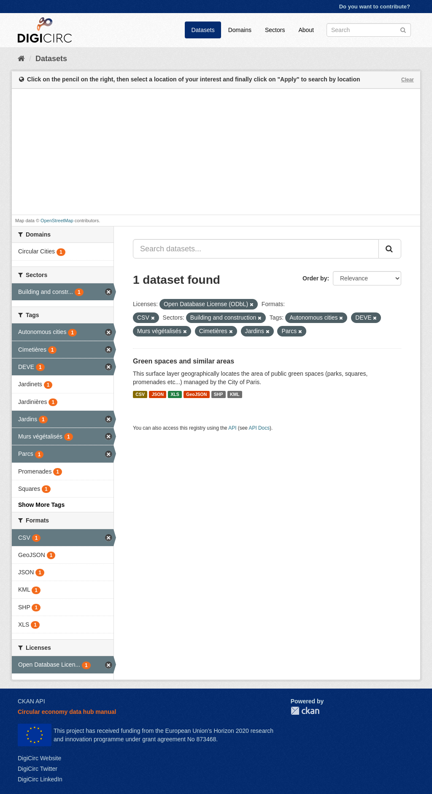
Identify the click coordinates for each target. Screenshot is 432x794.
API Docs (259, 428)
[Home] (21, 58)
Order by (314, 278)
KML (235, 394)
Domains (239, 30)
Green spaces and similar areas (183, 361)
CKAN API (31, 701)
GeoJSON (196, 394)
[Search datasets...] (256, 248)
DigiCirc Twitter (37, 768)
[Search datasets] (369, 30)
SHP (218, 394)
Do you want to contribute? (374, 6)
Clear (407, 80)
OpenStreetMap (56, 220)
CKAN (305, 710)
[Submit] (403, 29)
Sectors (275, 30)
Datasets (202, 30)
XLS (174, 394)
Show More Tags (41, 504)
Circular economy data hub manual (67, 711)
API (232, 428)
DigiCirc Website (39, 758)
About (306, 30)
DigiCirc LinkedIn (40, 779)
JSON (157, 394)
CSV (140, 394)
